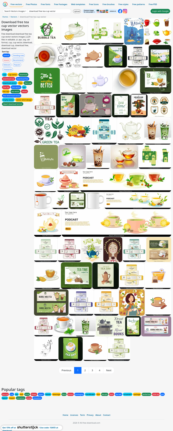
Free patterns (138, 4)
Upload (77, 11)
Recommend (18, 60)
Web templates (78, 4)
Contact (106, 415)
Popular (17, 65)
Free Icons (94, 4)
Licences (74, 415)
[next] (108, 370)
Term (82, 415)
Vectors (13, 16)
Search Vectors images (14, 11)
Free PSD (153, 4)
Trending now (18, 55)
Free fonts (45, 4)
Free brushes (108, 4)
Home (5, 16)
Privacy (90, 415)
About (98, 415)
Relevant (6, 65)
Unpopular (7, 69)
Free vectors (16, 4)
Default (6, 55)
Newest (6, 60)
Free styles (123, 4)
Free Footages (60, 4)
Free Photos (31, 4)
